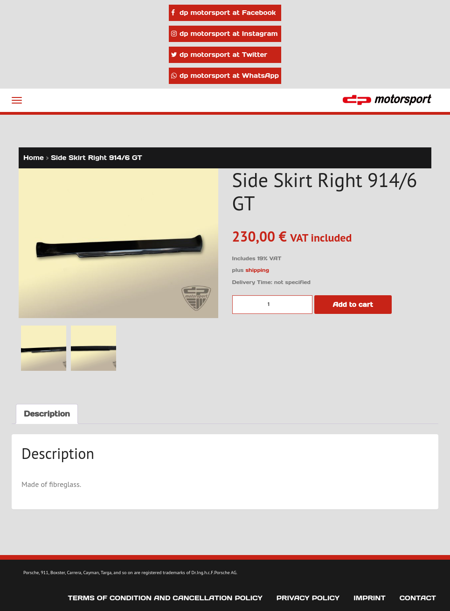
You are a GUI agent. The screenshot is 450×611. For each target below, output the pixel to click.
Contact (418, 598)
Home (33, 157)
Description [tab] (47, 413)
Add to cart (353, 304)
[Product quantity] (272, 304)
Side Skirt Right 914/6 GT (96, 157)
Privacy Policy (308, 598)
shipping (257, 270)
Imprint (369, 598)
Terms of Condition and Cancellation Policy (165, 598)
